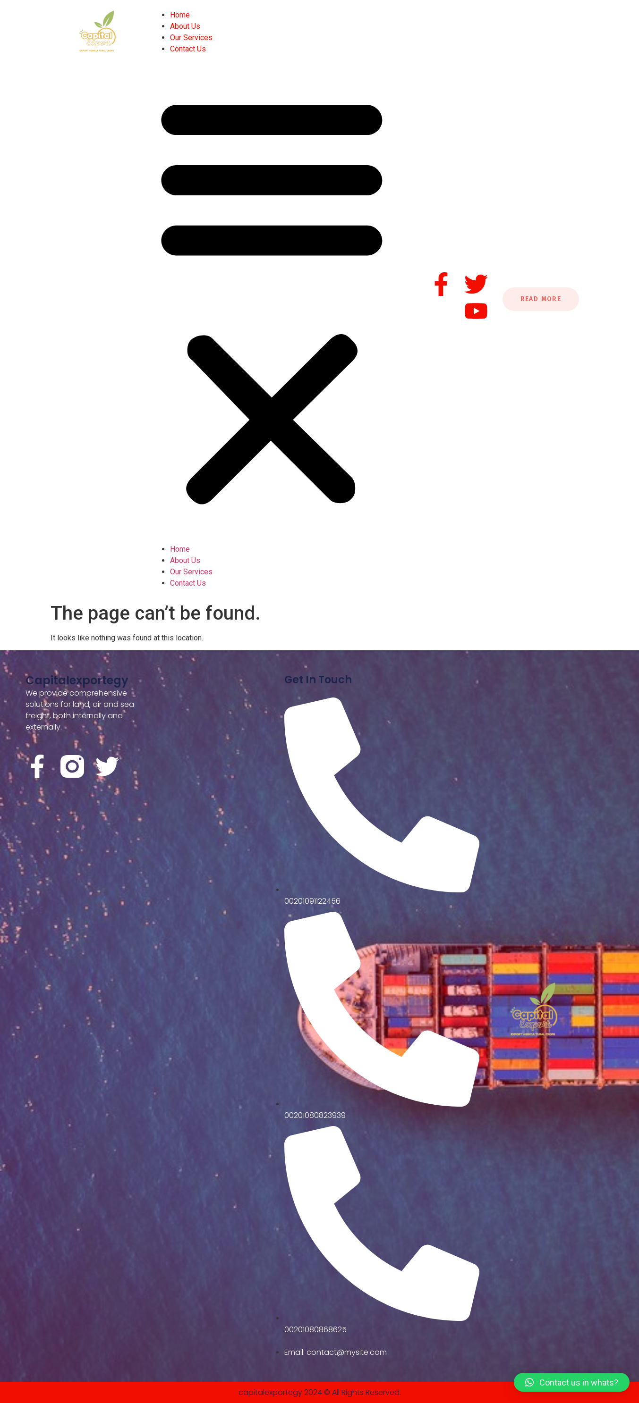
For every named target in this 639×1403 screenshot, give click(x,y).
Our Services (191, 37)
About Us (185, 26)
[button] (271, 299)
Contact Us (188, 48)
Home (180, 14)
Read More (541, 299)
